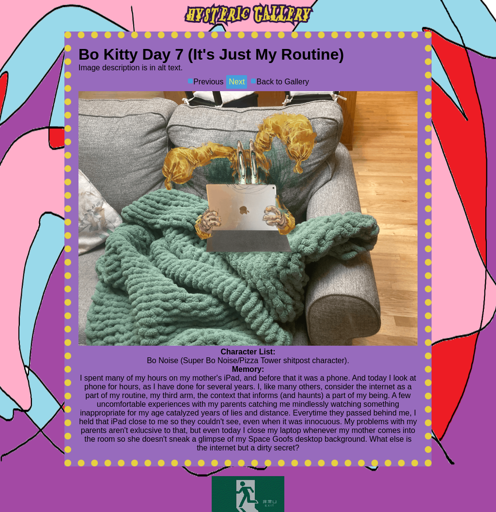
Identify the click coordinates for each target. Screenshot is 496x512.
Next (237, 82)
